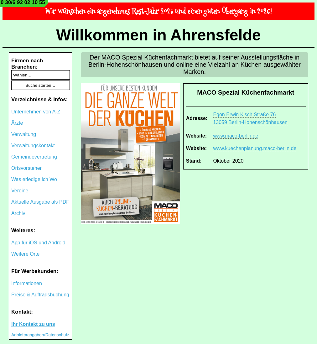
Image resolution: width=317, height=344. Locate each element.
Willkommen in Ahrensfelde (158, 35)
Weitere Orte (25, 254)
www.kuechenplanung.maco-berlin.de (254, 148)
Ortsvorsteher (26, 168)
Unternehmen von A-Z (35, 111)
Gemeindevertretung (34, 156)
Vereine (19, 190)
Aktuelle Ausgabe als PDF (40, 202)
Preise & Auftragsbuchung (40, 294)
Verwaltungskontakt (33, 145)
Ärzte (17, 123)
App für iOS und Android (38, 242)
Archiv (18, 213)
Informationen (26, 283)
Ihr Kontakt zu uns (33, 324)
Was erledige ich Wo (34, 179)
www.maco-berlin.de (235, 135)
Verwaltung (23, 134)
